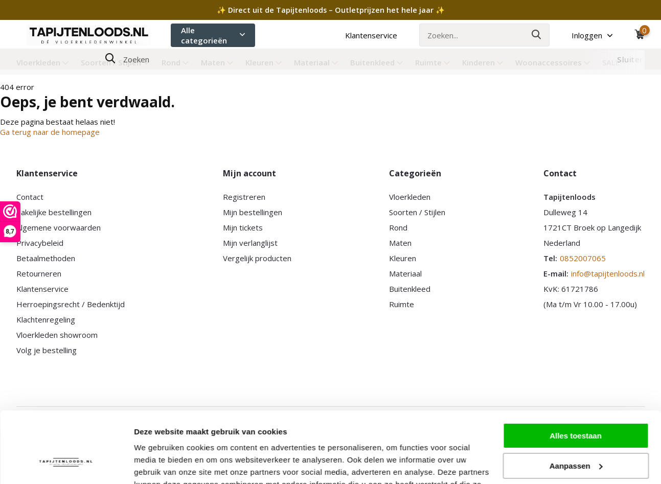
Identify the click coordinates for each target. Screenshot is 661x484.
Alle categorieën (213, 35)
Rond (175, 62)
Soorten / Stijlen (115, 62)
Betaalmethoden (45, 258)
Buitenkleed (376, 62)
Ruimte (432, 62)
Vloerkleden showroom (57, 335)
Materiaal (316, 62)
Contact (29, 197)
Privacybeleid (39, 243)
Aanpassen (576, 404)
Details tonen (158, 463)
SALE (615, 62)
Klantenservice (371, 35)
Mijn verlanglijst (250, 243)
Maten (217, 62)
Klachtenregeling (45, 319)
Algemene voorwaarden (58, 227)
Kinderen (483, 62)
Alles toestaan (576, 375)
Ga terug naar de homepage (50, 132)
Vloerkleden (42, 62)
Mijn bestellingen (252, 212)
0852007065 (583, 258)
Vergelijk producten (257, 258)
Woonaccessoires (552, 62)
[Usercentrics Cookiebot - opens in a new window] (66, 464)
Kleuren (263, 62)
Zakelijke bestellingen (54, 212)
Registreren (244, 197)
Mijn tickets (243, 227)
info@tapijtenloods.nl (608, 273)
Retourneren (38, 273)
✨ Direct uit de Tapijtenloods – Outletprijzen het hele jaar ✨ (331, 10)
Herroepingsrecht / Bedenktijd (70, 304)
